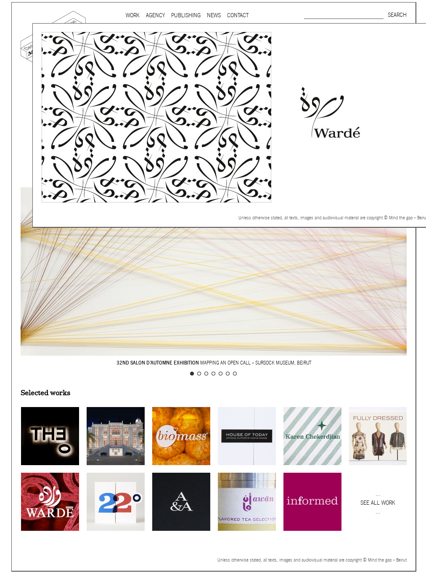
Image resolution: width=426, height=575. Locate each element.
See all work (377, 503)
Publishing (186, 15)
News (214, 15)
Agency (155, 15)
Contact (238, 15)
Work (133, 15)
